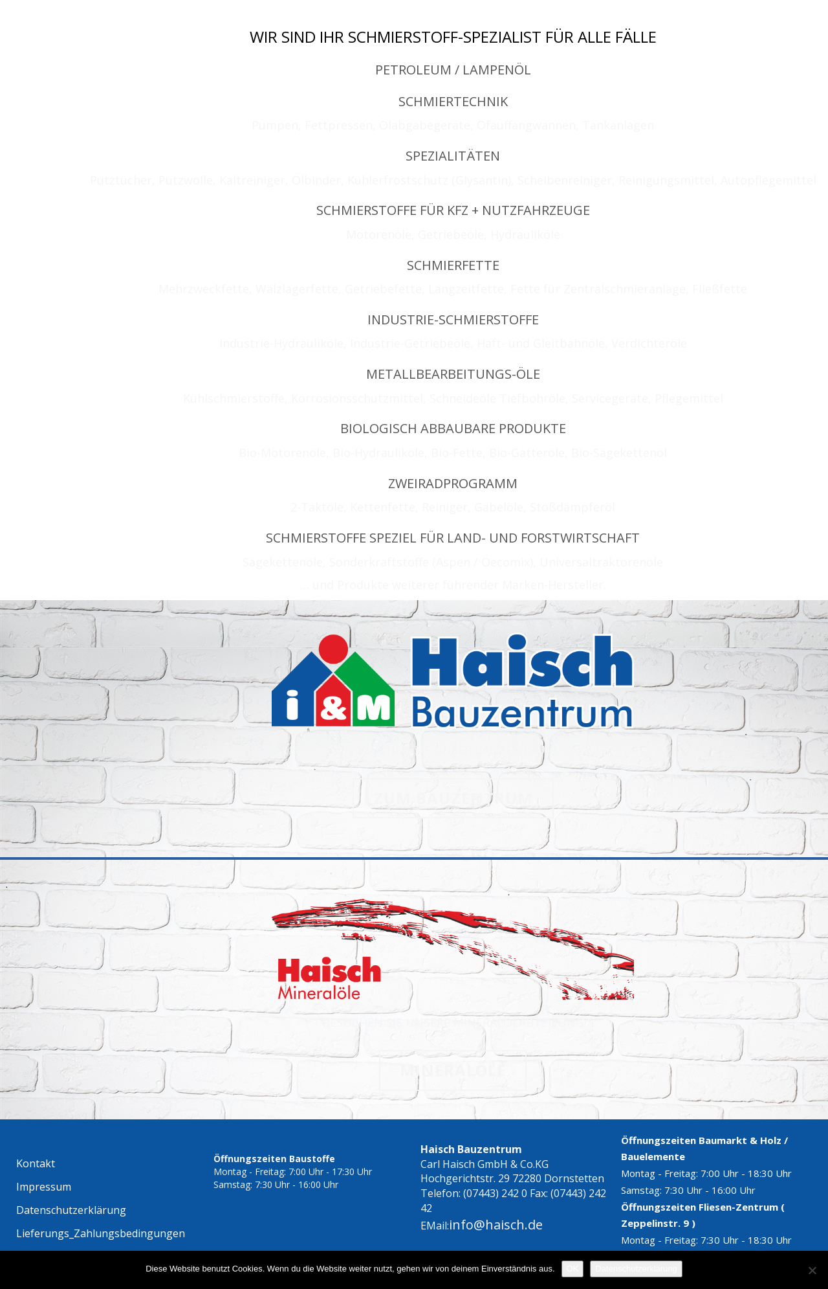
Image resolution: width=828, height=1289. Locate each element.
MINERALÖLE (453, 1070)
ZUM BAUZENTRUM (453, 798)
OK (573, 1268)
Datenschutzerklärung (636, 1268)
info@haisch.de (496, 1224)
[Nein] (811, 1270)
